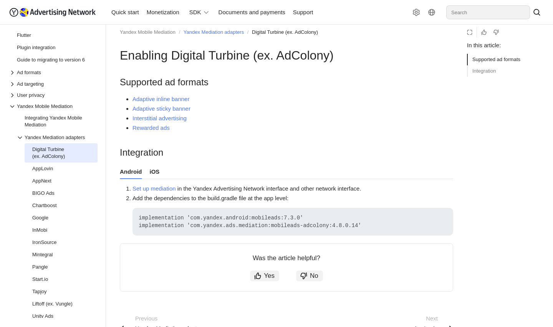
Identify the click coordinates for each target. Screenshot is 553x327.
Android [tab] (131, 171)
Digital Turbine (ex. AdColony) (285, 32)
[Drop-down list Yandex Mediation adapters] (21, 137)
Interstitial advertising (159, 118)
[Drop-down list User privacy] (53, 95)
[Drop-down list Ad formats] (13, 72)
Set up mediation (154, 188)
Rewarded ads (151, 127)
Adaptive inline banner (160, 99)
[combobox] (488, 12)
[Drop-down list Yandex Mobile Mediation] (53, 106)
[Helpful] (483, 32)
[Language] (432, 12)
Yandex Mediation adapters (214, 32)
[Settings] (416, 12)
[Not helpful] (496, 32)
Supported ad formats (496, 59)
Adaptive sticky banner (161, 108)
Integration (484, 71)
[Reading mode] (469, 32)
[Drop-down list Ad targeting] (53, 84)
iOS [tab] (155, 171)
